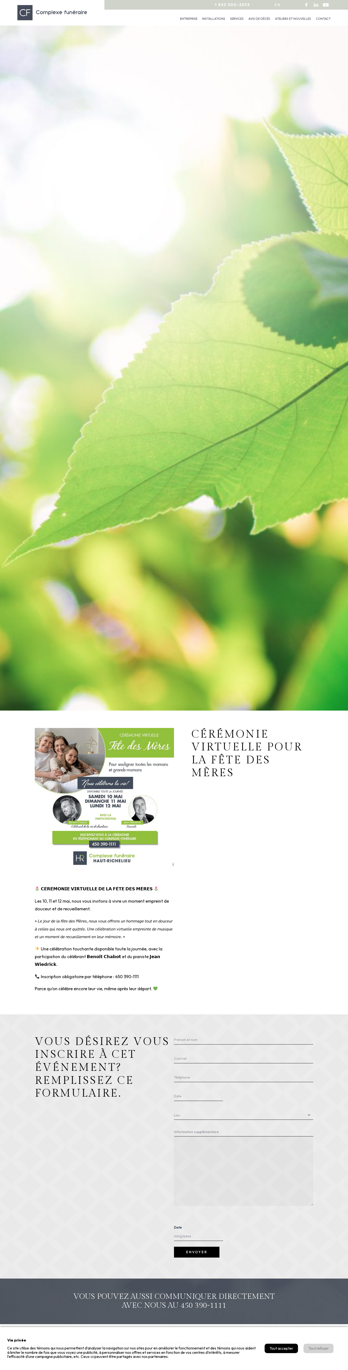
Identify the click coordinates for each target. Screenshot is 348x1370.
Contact (323, 19)
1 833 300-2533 (232, 4)
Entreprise (188, 19)
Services (237, 19)
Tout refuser (318, 1348)
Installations (213, 19)
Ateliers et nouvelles (293, 19)
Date (178, 1227)
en (278, 4)
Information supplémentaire (196, 1132)
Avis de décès (259, 19)
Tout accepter (281, 1348)
